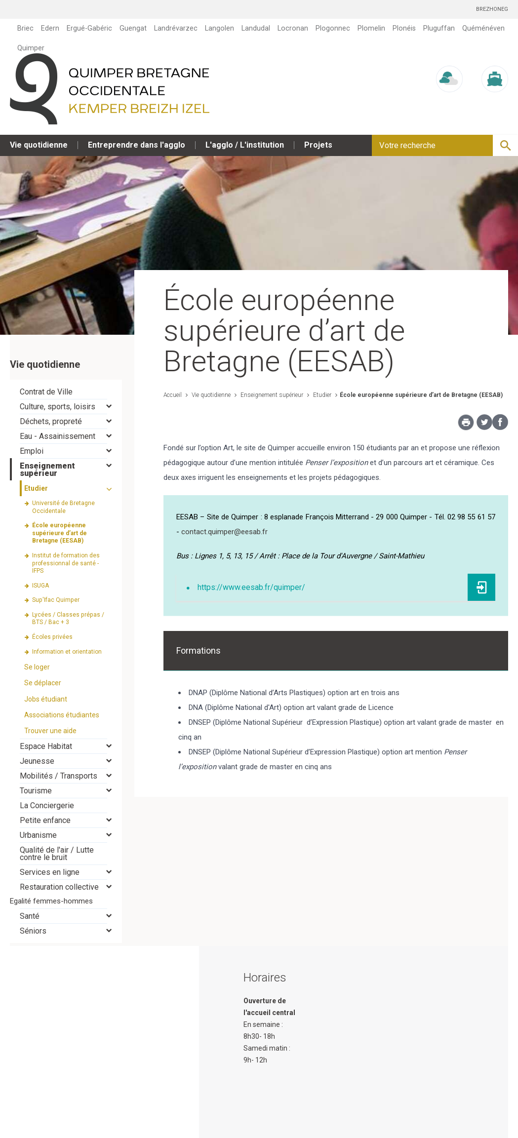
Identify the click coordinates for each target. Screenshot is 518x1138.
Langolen (219, 28)
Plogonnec (333, 28)
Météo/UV (449, 101)
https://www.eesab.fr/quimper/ (251, 587)
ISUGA (40, 585)
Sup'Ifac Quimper (56, 599)
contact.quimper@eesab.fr (224, 531)
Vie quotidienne (39, 145)
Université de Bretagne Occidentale (63, 507)
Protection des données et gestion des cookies (285, 1128)
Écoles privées (52, 636)
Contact (495, 1128)
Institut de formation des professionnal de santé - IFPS (66, 563)
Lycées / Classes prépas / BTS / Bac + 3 (68, 618)
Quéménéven (483, 28)
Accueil (172, 395)
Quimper (30, 48)
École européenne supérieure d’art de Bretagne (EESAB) (421, 395)
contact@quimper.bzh (278, 1095)
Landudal (255, 28)
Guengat (133, 28)
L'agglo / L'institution (244, 145)
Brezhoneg (492, 9)
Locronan (293, 28)
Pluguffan (439, 28)
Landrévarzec (176, 28)
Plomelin (371, 28)
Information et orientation (67, 651)
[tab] (66, 392)
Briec (25, 28)
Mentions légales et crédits (420, 1128)
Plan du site (174, 1128)
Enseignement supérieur (271, 395)
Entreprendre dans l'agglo (136, 145)
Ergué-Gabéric (89, 28)
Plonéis (404, 28)
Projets (318, 145)
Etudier (321, 395)
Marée (495, 101)
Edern (50, 28)
